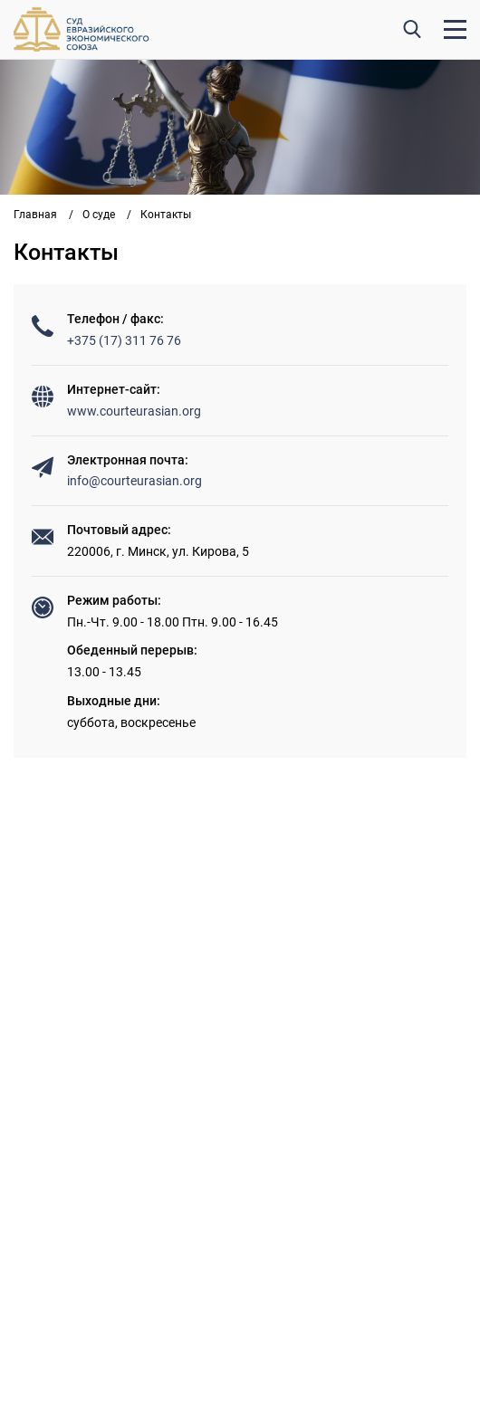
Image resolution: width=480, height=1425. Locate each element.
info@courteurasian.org (134, 480)
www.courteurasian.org (134, 411)
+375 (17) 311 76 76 (124, 340)
